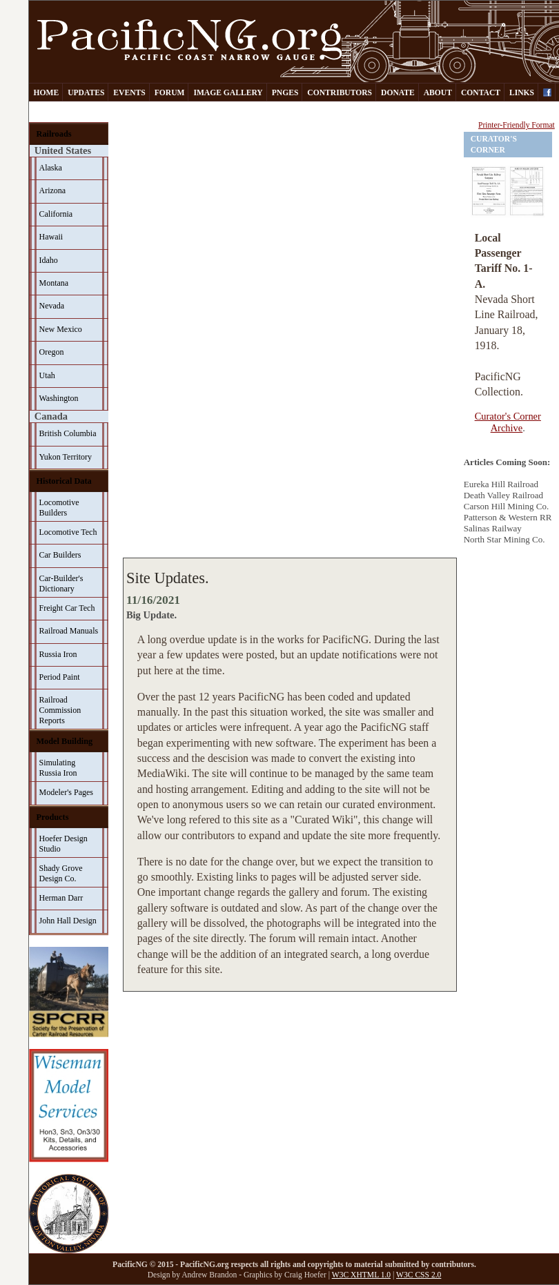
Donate (398, 92)
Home (46, 92)
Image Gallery (227, 92)
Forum (170, 92)
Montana (54, 283)
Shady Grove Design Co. (61, 873)
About (438, 92)
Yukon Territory (65, 457)
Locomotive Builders (59, 508)
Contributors (339, 92)
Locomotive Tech (68, 532)
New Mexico (60, 329)
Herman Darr (61, 898)
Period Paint (59, 677)
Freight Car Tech (67, 608)
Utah (47, 375)
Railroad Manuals (69, 631)
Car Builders (60, 555)
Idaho (48, 260)
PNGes (285, 92)
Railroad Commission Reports (60, 710)
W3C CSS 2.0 (418, 1275)
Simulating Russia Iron (58, 768)
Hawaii (51, 237)
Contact (480, 92)
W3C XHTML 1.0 (361, 1275)
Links (521, 92)
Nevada (52, 306)
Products (53, 817)
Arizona (52, 190)
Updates (86, 92)
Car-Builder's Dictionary (61, 583)
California (56, 214)
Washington (59, 398)
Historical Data (64, 481)
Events (129, 92)
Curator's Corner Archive (508, 422)
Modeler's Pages (66, 792)
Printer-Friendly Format (516, 125)
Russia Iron (58, 654)
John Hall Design (68, 920)
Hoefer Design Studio (63, 844)
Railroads (54, 134)
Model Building (65, 741)
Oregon (51, 352)
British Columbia (68, 433)
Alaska (50, 168)
